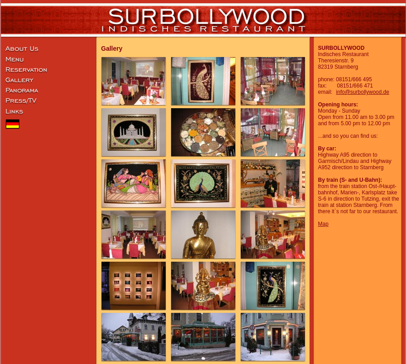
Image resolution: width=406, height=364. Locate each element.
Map (323, 224)
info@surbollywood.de (362, 92)
